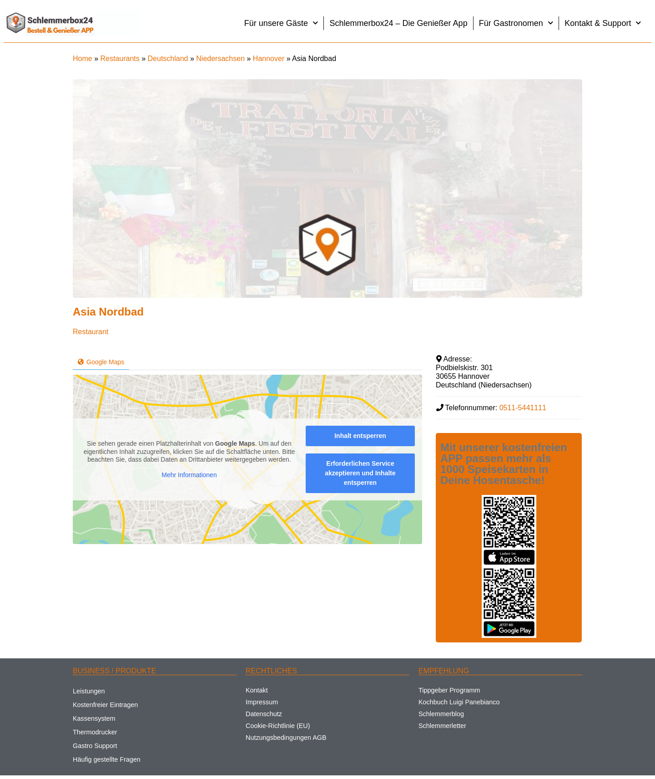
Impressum (262, 702)
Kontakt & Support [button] (602, 23)
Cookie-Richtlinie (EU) (278, 725)
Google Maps (101, 362)
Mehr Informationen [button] (189, 474)
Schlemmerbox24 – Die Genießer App (398, 23)
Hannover (268, 58)
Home (82, 58)
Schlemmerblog (441, 714)
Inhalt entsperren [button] (360, 435)
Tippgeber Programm (449, 690)
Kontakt (257, 690)
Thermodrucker (95, 732)
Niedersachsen (220, 58)
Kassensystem (94, 718)
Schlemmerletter (442, 725)
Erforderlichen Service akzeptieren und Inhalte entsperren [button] (360, 473)
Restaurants (119, 58)
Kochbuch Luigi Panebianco (458, 702)
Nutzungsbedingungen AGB (286, 737)
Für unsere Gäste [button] (281, 23)
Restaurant (90, 332)
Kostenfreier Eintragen (105, 704)
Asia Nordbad (108, 311)
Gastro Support (95, 745)
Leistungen (89, 691)
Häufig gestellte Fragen (107, 759)
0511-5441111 (522, 408)
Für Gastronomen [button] (516, 23)
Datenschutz (264, 714)
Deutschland (168, 58)
